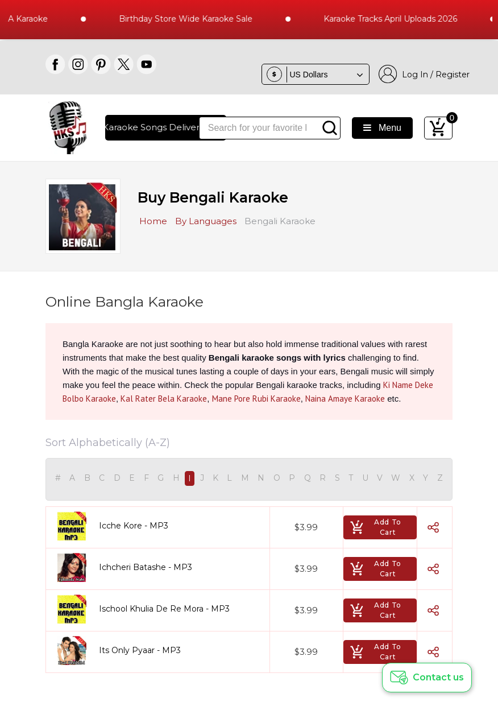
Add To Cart (375, 527)
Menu (382, 128)
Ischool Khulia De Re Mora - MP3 (164, 609)
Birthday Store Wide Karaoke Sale (192, 19)
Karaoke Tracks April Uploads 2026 (397, 19)
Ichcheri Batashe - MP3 (145, 567)
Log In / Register (424, 74)
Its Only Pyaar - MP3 (140, 650)
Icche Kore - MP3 (133, 526)
